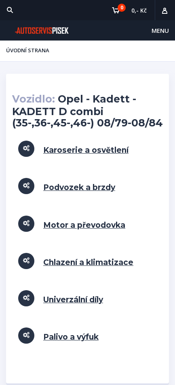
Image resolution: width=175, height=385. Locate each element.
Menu (160, 30)
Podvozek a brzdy (79, 187)
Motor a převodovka (84, 225)
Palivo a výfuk (71, 337)
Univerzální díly (73, 299)
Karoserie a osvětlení (86, 150)
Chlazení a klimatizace (88, 262)
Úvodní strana (27, 50)
